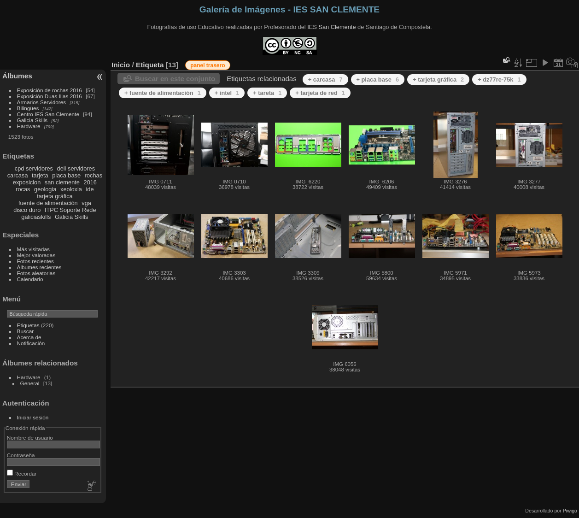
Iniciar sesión (33, 417)
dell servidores (76, 168)
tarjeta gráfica (55, 196)
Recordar (22, 474)
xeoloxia (71, 189)
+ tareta (267, 92)
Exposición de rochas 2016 (49, 90)
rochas (93, 175)
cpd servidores (34, 168)
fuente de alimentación (48, 203)
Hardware (29, 126)
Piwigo (570, 510)
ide (90, 189)
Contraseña (21, 455)
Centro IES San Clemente (48, 114)
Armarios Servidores (41, 102)
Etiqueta (150, 65)
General (30, 383)
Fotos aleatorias (36, 273)
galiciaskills (36, 216)
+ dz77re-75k (499, 79)
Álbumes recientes (39, 267)
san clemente (62, 182)
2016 (90, 182)
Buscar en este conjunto (175, 78)
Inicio (120, 65)
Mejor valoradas (36, 255)
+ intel (227, 92)
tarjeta (40, 175)
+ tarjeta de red (320, 92)
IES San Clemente (331, 27)
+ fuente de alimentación (162, 92)
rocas (23, 189)
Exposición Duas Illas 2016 (49, 96)
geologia (45, 189)
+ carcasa (325, 79)
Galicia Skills (32, 120)
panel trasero (207, 65)
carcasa (17, 175)
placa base (66, 175)
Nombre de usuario (30, 438)
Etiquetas (28, 325)
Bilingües (28, 108)
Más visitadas (33, 249)
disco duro (27, 209)
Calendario (30, 279)
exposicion (27, 182)
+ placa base (378, 79)
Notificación (31, 343)
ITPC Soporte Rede (70, 209)
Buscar (25, 331)
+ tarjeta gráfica (438, 79)
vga (86, 203)
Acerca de (29, 337)
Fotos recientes (35, 261)
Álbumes (17, 76)
